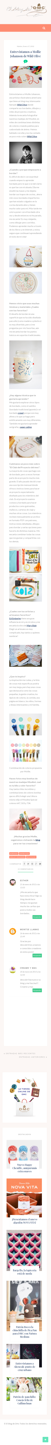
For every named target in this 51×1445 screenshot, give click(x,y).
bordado (14, 853)
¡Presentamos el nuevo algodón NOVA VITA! (24, 1221)
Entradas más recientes (20, 1053)
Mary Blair (32, 625)
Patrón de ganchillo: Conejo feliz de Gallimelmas (24, 1400)
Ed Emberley (15, 618)
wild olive (31, 857)
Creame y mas (28, 968)
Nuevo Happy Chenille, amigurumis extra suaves (24, 1168)
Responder (37, 917)
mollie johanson (17, 857)
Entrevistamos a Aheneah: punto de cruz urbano (24, 1367)
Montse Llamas (29, 929)
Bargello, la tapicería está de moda (24, 1272)
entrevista (24, 853)
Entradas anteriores (33, 1057)
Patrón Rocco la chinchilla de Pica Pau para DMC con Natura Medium (25, 1331)
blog (38, 840)
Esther (24, 880)
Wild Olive (22, 104)
